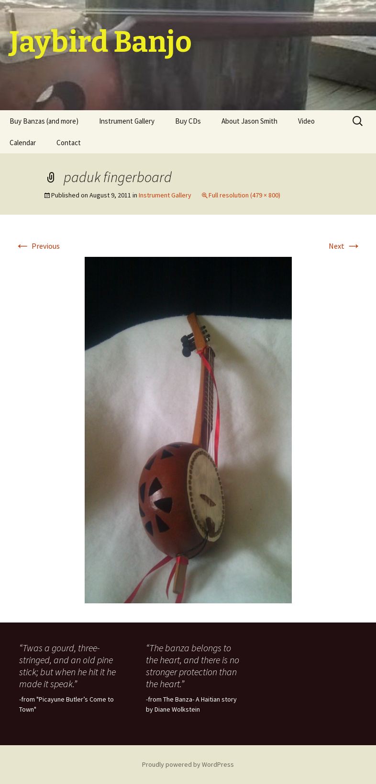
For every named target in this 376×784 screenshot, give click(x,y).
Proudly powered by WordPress (188, 764)
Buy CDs (188, 121)
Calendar (23, 142)
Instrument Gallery (127, 121)
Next (345, 246)
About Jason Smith (249, 121)
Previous (37, 246)
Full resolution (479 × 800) (244, 195)
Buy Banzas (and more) (44, 121)
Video (306, 121)
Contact (68, 142)
